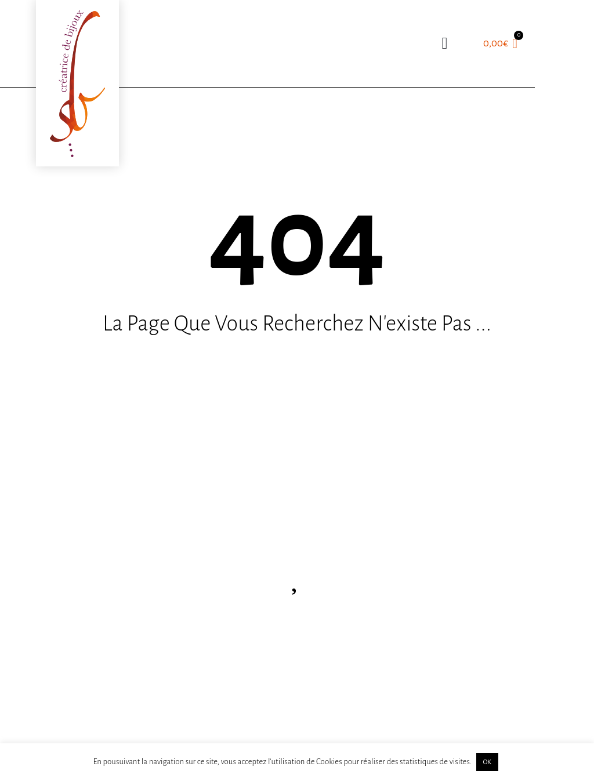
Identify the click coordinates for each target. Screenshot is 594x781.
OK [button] (487, 762)
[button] (445, 43)
